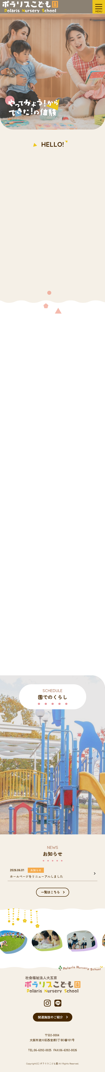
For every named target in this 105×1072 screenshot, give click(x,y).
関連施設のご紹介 (50, 1017)
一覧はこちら (50, 892)
